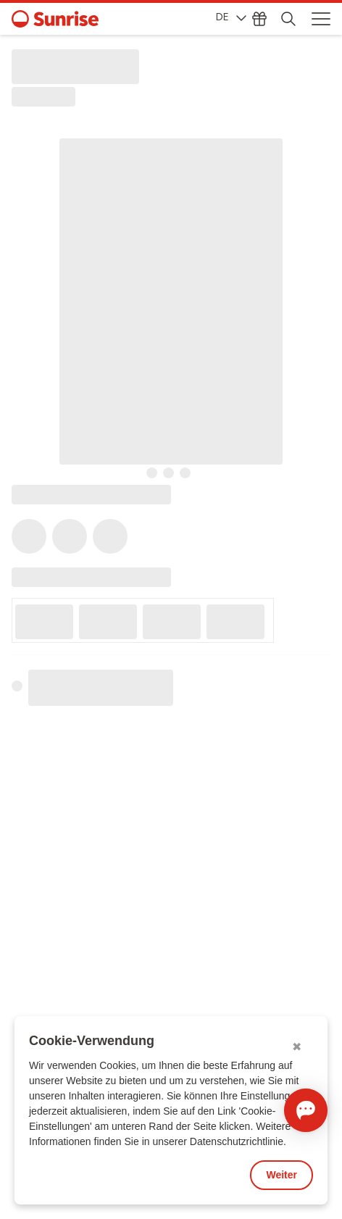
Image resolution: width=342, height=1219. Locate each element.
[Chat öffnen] (306, 1110)
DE (231, 17)
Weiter (281, 1175)
